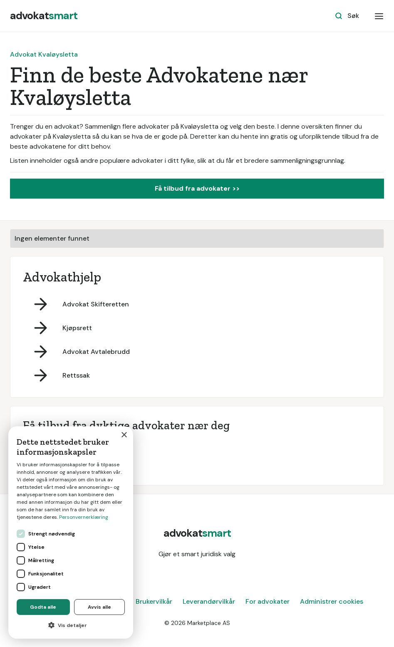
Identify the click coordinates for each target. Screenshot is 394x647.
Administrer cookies (331, 601)
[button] (379, 15)
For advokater (267, 601)
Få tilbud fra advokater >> (197, 188)
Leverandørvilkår (209, 601)
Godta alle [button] (43, 607)
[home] (43, 16)
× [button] (124, 435)
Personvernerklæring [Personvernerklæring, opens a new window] (83, 517)
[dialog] (70, 532)
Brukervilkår (154, 601)
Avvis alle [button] (99, 607)
